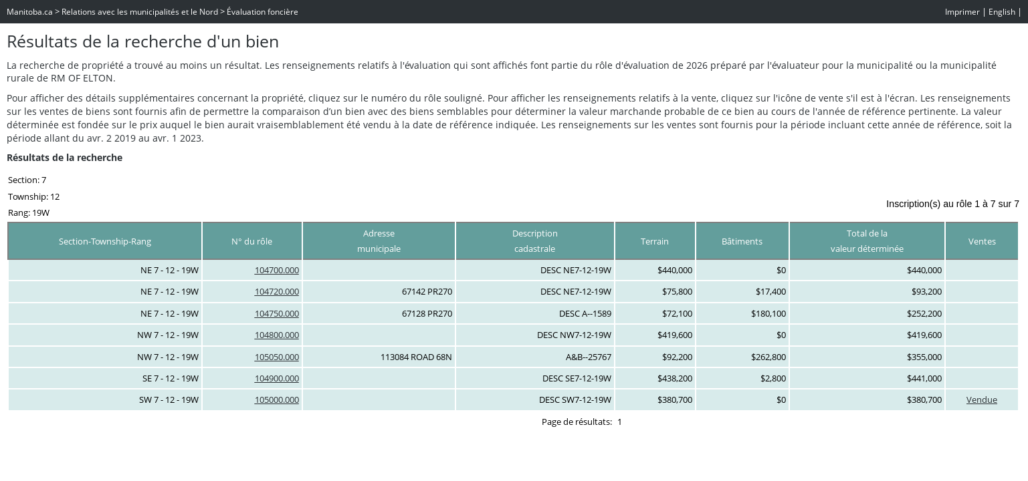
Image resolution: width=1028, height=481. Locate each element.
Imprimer (962, 12)
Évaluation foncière (262, 12)
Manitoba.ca (30, 12)
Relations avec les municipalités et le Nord (140, 12)
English (1002, 12)
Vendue (981, 399)
